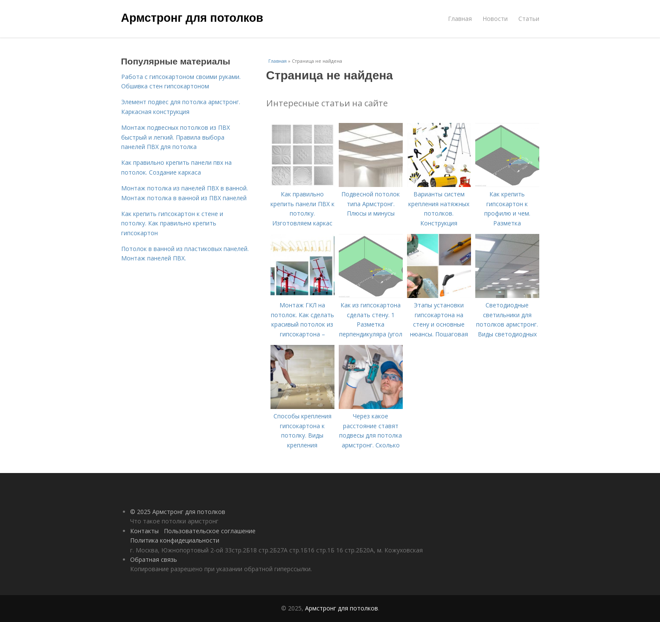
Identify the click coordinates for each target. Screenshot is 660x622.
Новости (495, 19)
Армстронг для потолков (192, 18)
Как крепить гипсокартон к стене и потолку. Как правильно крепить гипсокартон (172, 223)
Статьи (528, 19)
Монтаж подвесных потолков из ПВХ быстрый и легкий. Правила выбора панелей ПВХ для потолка (175, 137)
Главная (460, 19)
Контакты (144, 531)
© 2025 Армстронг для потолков (177, 512)
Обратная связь (153, 559)
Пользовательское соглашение (210, 531)
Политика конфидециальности (174, 540)
